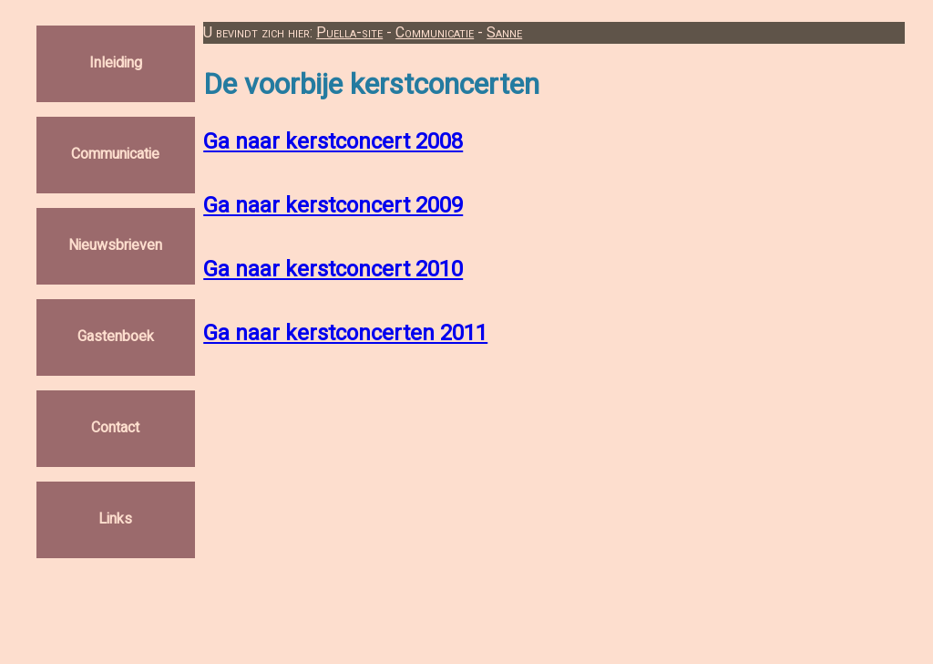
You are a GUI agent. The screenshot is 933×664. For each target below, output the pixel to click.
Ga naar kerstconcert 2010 (333, 269)
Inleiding (115, 64)
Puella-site (349, 33)
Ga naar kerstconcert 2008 (333, 142)
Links (115, 520)
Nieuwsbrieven (115, 246)
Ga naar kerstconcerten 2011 (345, 333)
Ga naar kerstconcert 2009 (333, 206)
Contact (115, 429)
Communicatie (115, 155)
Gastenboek (115, 337)
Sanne (504, 33)
